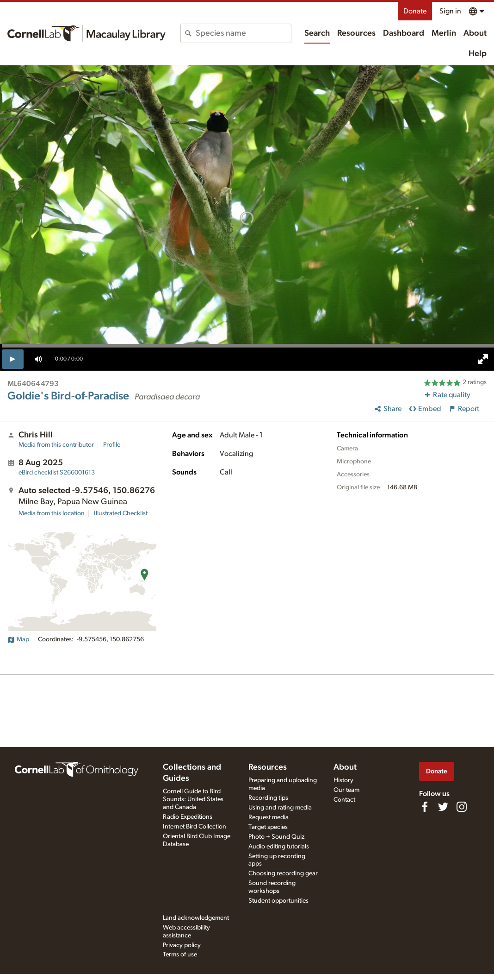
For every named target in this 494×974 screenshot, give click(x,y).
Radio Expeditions (187, 817)
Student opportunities (278, 901)
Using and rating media (280, 807)
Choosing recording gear (283, 873)
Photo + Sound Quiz (276, 837)
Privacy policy (182, 945)
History (343, 780)
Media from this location (52, 513)
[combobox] (243, 33)
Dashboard (403, 33)
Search (317, 33)
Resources (356, 33)
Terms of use (180, 954)
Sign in (450, 11)
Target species (268, 827)
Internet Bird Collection (194, 826)
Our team (346, 790)
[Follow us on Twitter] (443, 806)
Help (478, 54)
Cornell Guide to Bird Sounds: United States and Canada (193, 799)
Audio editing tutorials (278, 846)
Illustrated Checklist (121, 513)
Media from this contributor (56, 445)
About (475, 33)
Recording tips (268, 798)
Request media (268, 817)
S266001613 (57, 472)
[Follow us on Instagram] (461, 806)
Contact (344, 800)
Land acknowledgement (196, 918)
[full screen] (483, 359)
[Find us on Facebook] (424, 806)
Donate (414, 11)
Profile (111, 445)
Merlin (444, 33)
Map (18, 639)
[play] (13, 359)
